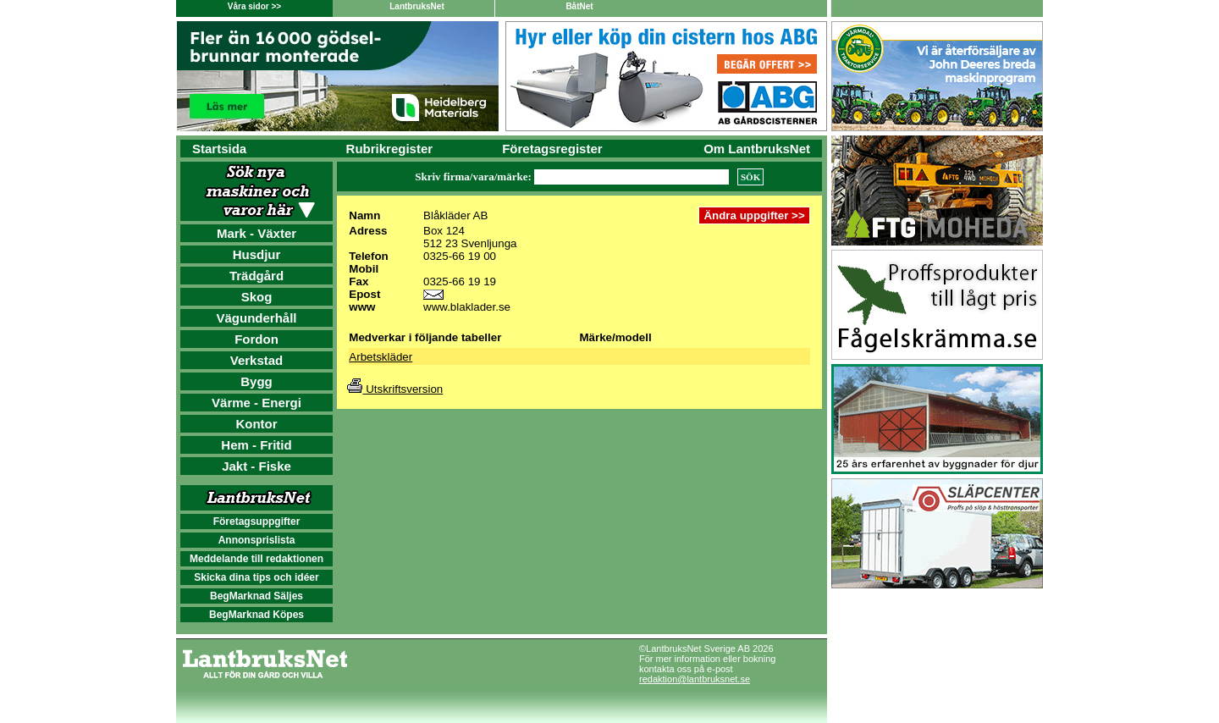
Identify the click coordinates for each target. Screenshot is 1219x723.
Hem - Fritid (256, 445)
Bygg (256, 381)
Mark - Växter (256, 233)
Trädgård (256, 275)
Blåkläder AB (455, 215)
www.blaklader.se (466, 307)
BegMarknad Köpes (256, 615)
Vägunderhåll (256, 318)
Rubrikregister (389, 148)
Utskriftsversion (395, 389)
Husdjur (257, 254)
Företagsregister (552, 148)
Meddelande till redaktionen (256, 559)
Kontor (256, 424)
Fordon (256, 339)
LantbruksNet (416, 6)
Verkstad (257, 360)
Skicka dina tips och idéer (256, 577)
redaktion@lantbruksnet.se (694, 679)
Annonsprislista (256, 540)
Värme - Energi (256, 402)
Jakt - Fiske (256, 466)
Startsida (219, 148)
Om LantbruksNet (756, 148)
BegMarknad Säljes (256, 596)
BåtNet (579, 6)
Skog (257, 297)
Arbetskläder (380, 356)
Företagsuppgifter (257, 521)
